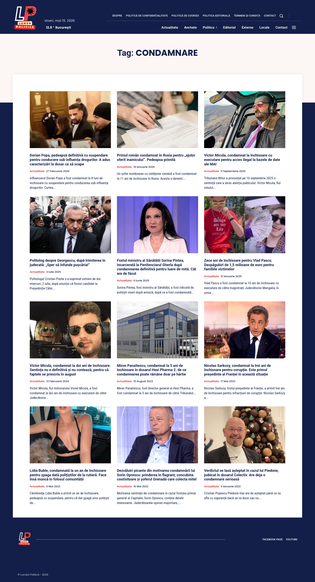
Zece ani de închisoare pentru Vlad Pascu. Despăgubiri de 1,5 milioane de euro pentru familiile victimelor (239, 264)
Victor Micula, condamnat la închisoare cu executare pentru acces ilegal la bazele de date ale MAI (242, 159)
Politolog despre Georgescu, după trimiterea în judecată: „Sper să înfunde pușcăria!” (67, 262)
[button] (281, 16)
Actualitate (37, 171)
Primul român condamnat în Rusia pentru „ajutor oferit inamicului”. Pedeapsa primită (156, 157)
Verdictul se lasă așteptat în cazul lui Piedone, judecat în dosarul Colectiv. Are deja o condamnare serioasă (241, 474)
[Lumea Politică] (25, 17)
